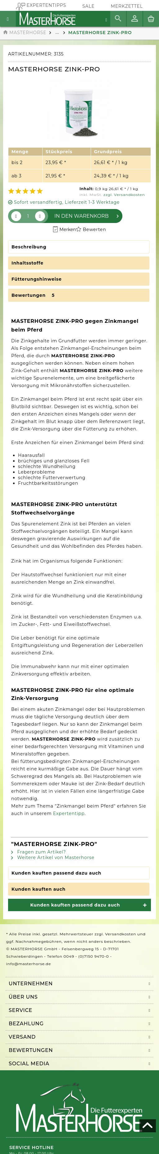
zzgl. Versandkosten (124, 194)
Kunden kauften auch (38, 889)
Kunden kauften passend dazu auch (56, 873)
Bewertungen (34, 295)
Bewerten (91, 229)
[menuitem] (127, 6)
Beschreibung (28, 247)
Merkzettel (127, 6)
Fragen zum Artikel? (38, 852)
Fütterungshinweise (36, 279)
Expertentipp (69, 813)
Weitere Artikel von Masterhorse (52, 857)
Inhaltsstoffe (27, 263)
